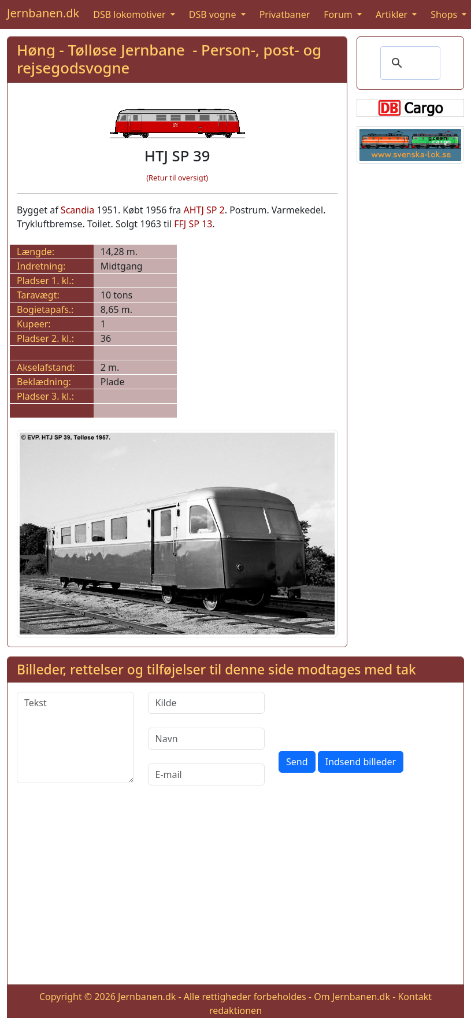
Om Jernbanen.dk (352, 996)
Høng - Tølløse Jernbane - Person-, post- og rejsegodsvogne (169, 59)
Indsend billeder (360, 761)
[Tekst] (75, 737)
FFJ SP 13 (193, 223)
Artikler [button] (393, 14)
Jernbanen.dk (43, 13)
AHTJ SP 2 (203, 210)
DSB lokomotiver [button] (130, 14)
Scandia (77, 210)
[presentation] (366, 714)
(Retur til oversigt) (177, 177)
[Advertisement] (236, 894)
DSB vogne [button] (214, 14)
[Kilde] (206, 703)
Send (297, 761)
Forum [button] (339, 14)
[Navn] (206, 739)
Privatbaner (284, 14)
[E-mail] (206, 774)
